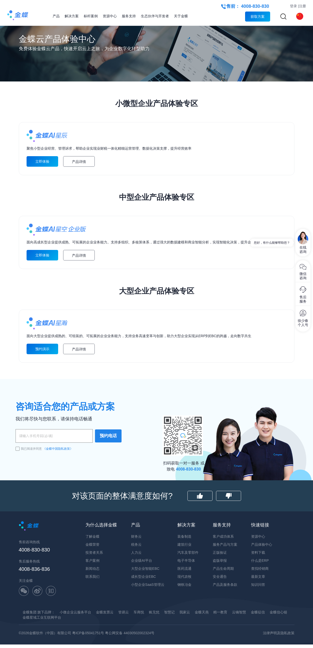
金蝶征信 (258, 626)
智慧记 (169, 626)
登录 (293, 6)
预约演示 (42, 363)
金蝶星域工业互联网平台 (42, 631)
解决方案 (72, 16)
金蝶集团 (30, 626)
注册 (302, 6)
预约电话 (108, 449)
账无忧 (154, 626)
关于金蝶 (181, 16)
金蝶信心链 (278, 626)
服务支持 (129, 16)
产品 (56, 16)
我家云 (184, 626)
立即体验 (42, 167)
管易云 (123, 626)
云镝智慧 (239, 626)
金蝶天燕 (202, 626)
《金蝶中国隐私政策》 (58, 462)
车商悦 (139, 626)
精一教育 (220, 626)
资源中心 (110, 16)
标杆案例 (91, 16)
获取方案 (258, 17)
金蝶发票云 (105, 626)
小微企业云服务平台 (75, 626)
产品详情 (79, 167)
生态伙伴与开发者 (155, 16)
